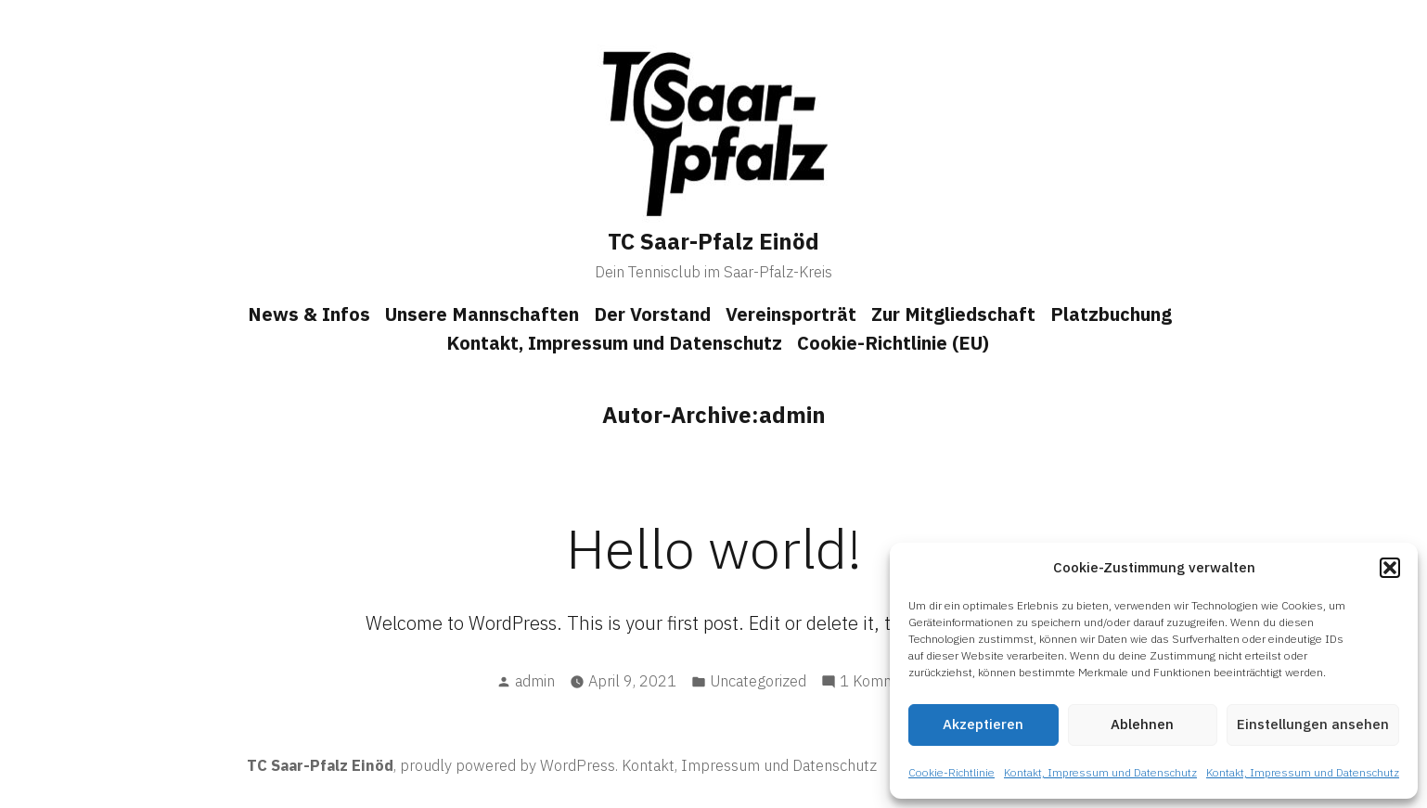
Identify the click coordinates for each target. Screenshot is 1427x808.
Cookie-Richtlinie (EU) (893, 342)
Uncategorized (758, 681)
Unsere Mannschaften (482, 314)
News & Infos (309, 314)
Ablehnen (1142, 724)
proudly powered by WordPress (507, 765)
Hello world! (714, 548)
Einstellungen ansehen (1313, 724)
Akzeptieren (983, 724)
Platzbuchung (1111, 314)
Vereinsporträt (791, 314)
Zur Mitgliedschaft (953, 314)
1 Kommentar (886, 681)
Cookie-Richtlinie (951, 772)
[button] (1390, 567)
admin (535, 681)
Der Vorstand (652, 314)
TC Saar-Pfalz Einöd (713, 241)
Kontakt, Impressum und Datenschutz (1100, 772)
